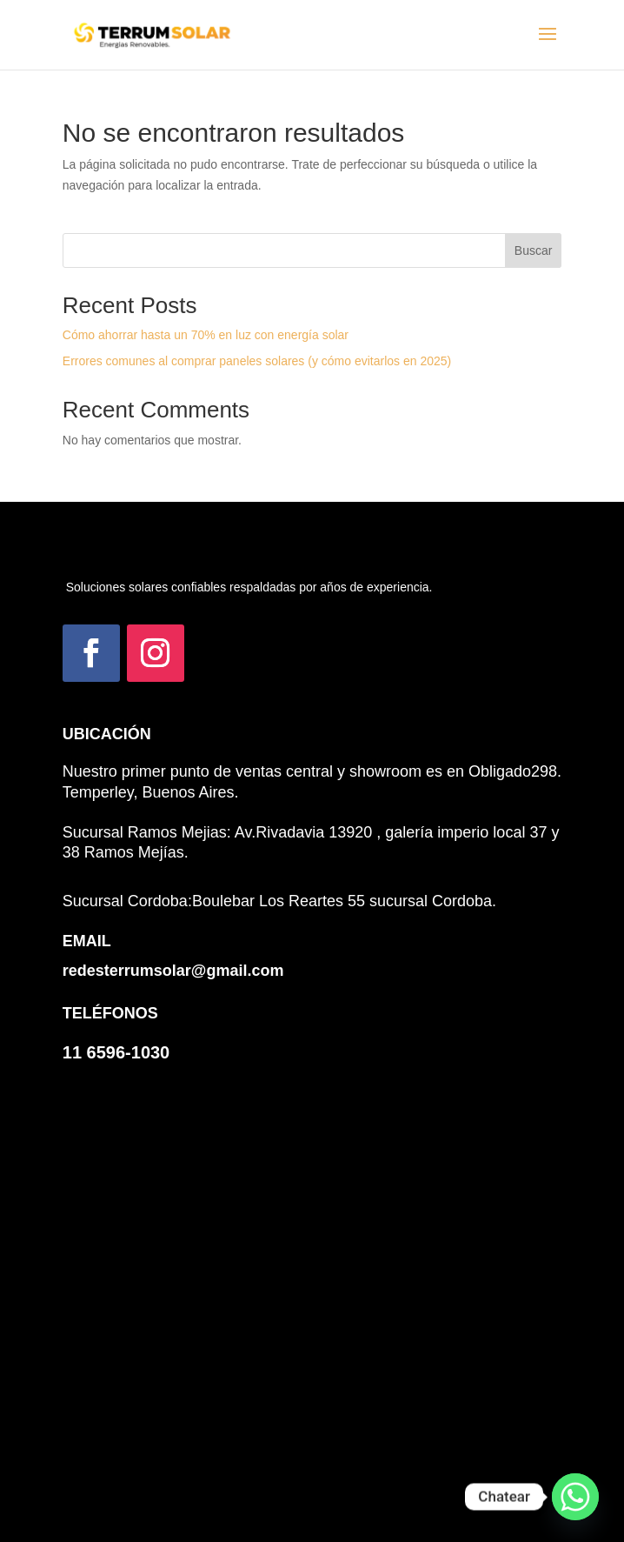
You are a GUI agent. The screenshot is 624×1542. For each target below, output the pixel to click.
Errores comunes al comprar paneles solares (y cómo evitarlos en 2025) (257, 361)
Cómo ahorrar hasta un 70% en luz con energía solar (206, 335)
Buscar (533, 250)
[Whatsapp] (575, 1496)
